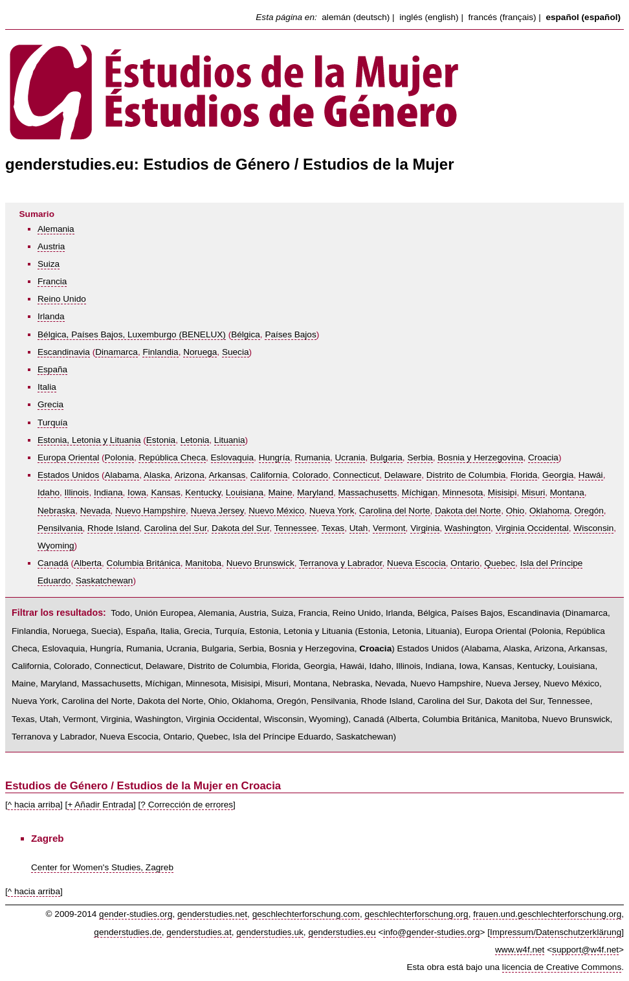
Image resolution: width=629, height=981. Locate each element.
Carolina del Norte (394, 510)
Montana (567, 492)
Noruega (200, 352)
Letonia (195, 440)
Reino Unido (62, 299)
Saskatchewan (104, 580)
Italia (47, 387)
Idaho (49, 492)
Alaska (157, 475)
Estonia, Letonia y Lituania (89, 440)
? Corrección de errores (186, 804)
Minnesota (463, 492)
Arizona (189, 475)
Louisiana (244, 492)
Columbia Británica (144, 563)
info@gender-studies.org (431, 932)
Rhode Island (113, 528)
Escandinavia (64, 352)
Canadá (53, 563)
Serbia (419, 457)
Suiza (49, 264)
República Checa (172, 457)
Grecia (50, 404)
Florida (524, 475)
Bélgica (245, 334)
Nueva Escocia (416, 563)
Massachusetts (367, 492)
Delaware (402, 475)
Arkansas (227, 475)
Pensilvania (60, 528)
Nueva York (332, 510)
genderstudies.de (127, 932)
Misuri (533, 492)
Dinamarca (116, 352)
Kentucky (203, 492)
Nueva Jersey (217, 510)
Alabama (122, 475)
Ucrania (350, 457)
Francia (52, 281)
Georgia (557, 475)
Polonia (119, 457)
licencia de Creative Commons (561, 967)
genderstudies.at (199, 932)
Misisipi (502, 492)
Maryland (315, 492)
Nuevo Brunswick (260, 563)
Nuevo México (276, 510)
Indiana (108, 492)
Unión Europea (164, 613)
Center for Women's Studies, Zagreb (102, 867)
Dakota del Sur (240, 528)
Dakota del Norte (468, 510)
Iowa (136, 492)
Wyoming (56, 545)
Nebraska (56, 510)
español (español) (583, 17)
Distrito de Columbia (465, 475)
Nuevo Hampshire (150, 510)
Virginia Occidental (532, 528)
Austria (51, 246)
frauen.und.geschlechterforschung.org (547, 914)
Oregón (589, 510)
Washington (468, 528)
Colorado (310, 475)
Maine (280, 492)
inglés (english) (428, 17)
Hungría (274, 457)
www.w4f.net (519, 949)
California (268, 475)
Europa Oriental (68, 457)
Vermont (389, 528)
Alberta (88, 563)
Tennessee (295, 528)
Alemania (56, 229)
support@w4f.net (585, 949)
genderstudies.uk (269, 932)
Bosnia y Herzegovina (480, 457)
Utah (358, 528)
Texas (333, 528)
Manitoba (203, 563)
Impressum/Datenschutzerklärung (555, 932)
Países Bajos (290, 334)
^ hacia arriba (34, 804)
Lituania (229, 440)
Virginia (424, 528)
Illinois (77, 492)
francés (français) (502, 17)
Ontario (465, 563)
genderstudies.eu (341, 932)
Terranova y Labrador (340, 563)
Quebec (499, 563)
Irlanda (51, 316)
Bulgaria (386, 457)
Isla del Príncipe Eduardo (282, 736)
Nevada (95, 510)
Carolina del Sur (175, 528)
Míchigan (419, 492)
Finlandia (160, 352)
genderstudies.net (212, 914)
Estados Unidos (68, 475)
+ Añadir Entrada (100, 804)
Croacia (543, 457)
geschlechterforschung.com (306, 914)
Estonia (160, 440)
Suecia (235, 352)
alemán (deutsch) (356, 17)
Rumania (312, 457)
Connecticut (356, 475)
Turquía (52, 422)
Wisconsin (593, 528)
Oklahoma (549, 510)
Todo (120, 613)
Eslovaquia (232, 457)
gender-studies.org (135, 914)
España (52, 369)
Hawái (591, 475)
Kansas (165, 492)
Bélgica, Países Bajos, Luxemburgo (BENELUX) (132, 334)
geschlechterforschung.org (416, 914)
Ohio (515, 510)
